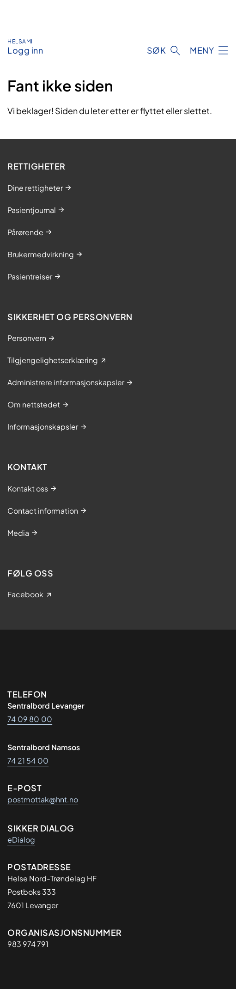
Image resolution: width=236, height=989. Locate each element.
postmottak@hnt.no (42, 799)
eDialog (21, 839)
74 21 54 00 (27, 760)
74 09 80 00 (29, 719)
